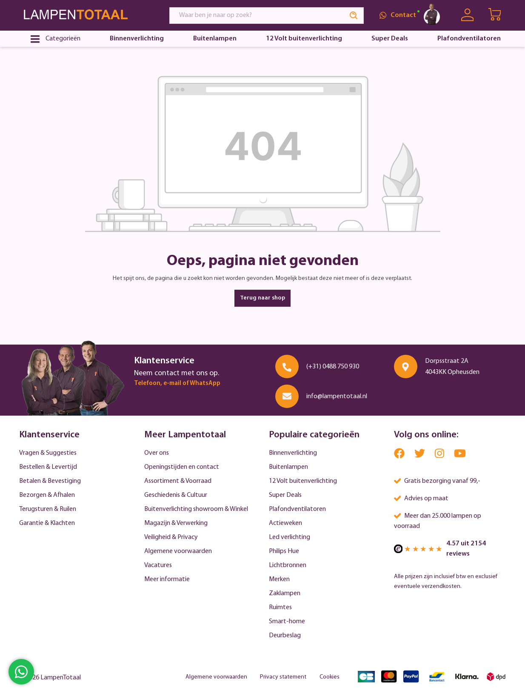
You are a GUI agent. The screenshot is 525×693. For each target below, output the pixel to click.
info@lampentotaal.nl (336, 396)
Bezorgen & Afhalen (47, 495)
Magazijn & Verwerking (176, 523)
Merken (279, 579)
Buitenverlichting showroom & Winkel (196, 509)
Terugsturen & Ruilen (47, 509)
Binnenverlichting (293, 453)
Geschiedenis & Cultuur (175, 495)
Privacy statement (283, 677)
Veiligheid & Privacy (171, 537)
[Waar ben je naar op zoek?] (257, 15)
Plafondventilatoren (297, 509)
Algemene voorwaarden (178, 551)
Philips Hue (284, 551)
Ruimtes (280, 607)
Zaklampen (284, 593)
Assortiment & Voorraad (177, 481)
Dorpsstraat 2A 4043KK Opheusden (452, 367)
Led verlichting (289, 537)
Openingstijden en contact (181, 467)
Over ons (156, 453)
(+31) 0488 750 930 (332, 366)
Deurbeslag (285, 635)
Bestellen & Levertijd (48, 467)
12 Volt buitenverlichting (303, 481)
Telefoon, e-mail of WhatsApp (177, 383)
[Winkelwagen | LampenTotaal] (495, 15)
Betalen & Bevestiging (50, 481)
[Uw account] (467, 15)
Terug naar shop (262, 298)
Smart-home (287, 621)
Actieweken (285, 523)
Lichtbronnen (287, 565)
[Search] (354, 15)
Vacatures (158, 565)
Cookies (330, 677)
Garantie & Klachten (47, 523)
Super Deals (285, 495)
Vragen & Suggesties (48, 453)
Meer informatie (167, 579)
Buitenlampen (288, 467)
